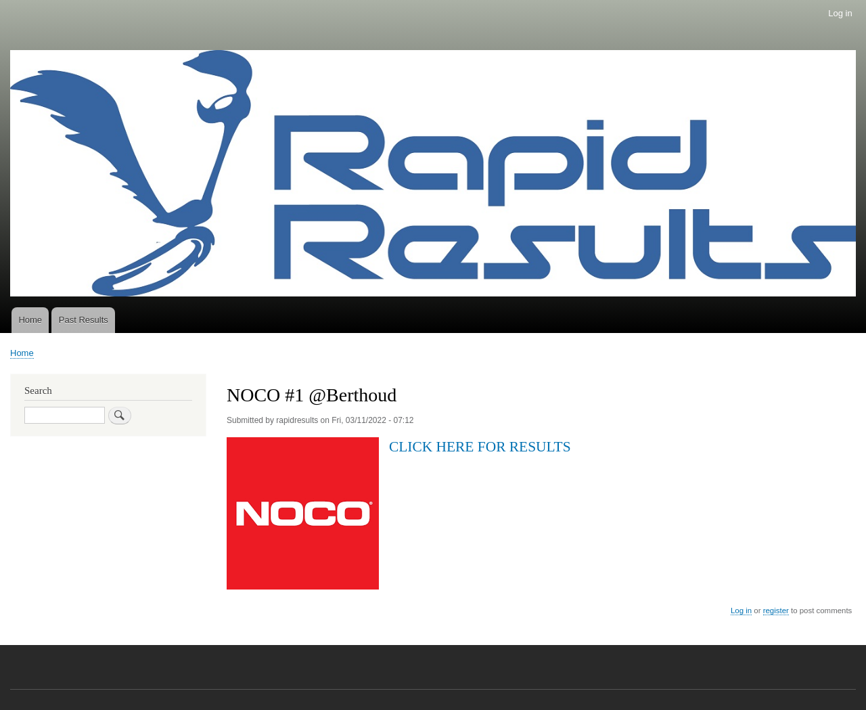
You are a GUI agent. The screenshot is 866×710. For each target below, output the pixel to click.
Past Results (83, 320)
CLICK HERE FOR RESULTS (480, 447)
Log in (840, 13)
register (776, 610)
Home (30, 320)
